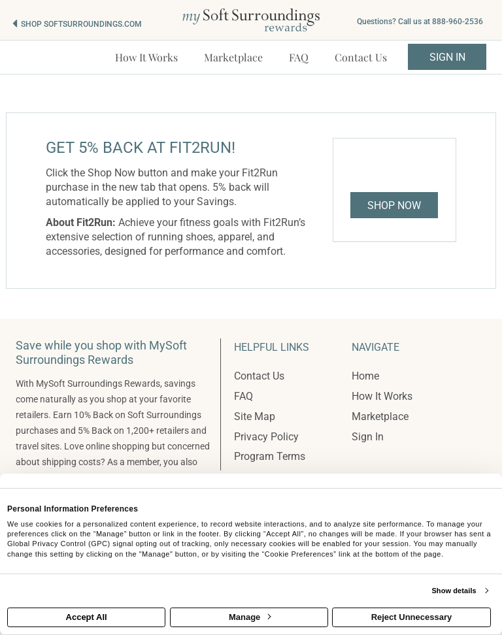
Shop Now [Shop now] (394, 205)
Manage (250, 617)
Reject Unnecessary (411, 617)
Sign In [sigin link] (447, 57)
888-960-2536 (457, 21)
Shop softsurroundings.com (81, 24)
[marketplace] (233, 57)
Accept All (86, 617)
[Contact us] (361, 57)
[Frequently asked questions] (299, 57)
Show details (453, 590)
